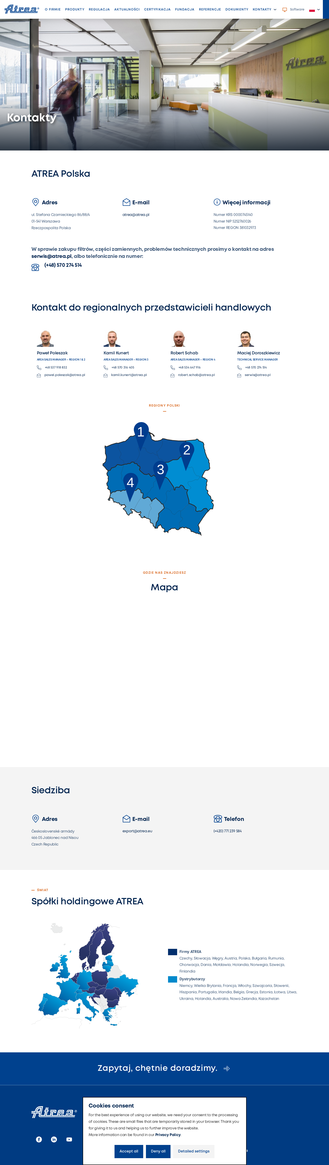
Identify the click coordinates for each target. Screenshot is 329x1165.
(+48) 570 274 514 (56, 267)
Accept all (129, 1151)
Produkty (74, 9)
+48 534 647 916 (186, 368)
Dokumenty (236, 9)
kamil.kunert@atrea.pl (125, 375)
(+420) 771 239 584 (228, 831)
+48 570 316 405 (119, 368)
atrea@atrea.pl (136, 215)
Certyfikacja (157, 9)
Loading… (164, 674)
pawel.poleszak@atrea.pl (61, 375)
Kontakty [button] (262, 9)
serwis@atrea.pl (51, 256)
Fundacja (184, 9)
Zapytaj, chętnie (164, 1068)
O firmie (53, 9)
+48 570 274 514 (252, 368)
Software (293, 10)
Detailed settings (193, 1151)
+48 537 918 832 (52, 368)
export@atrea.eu (137, 831)
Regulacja (99, 9)
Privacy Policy (168, 1135)
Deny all (158, 1151)
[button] (314, 10)
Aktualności (127, 9)
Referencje (210, 9)
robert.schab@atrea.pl (193, 375)
